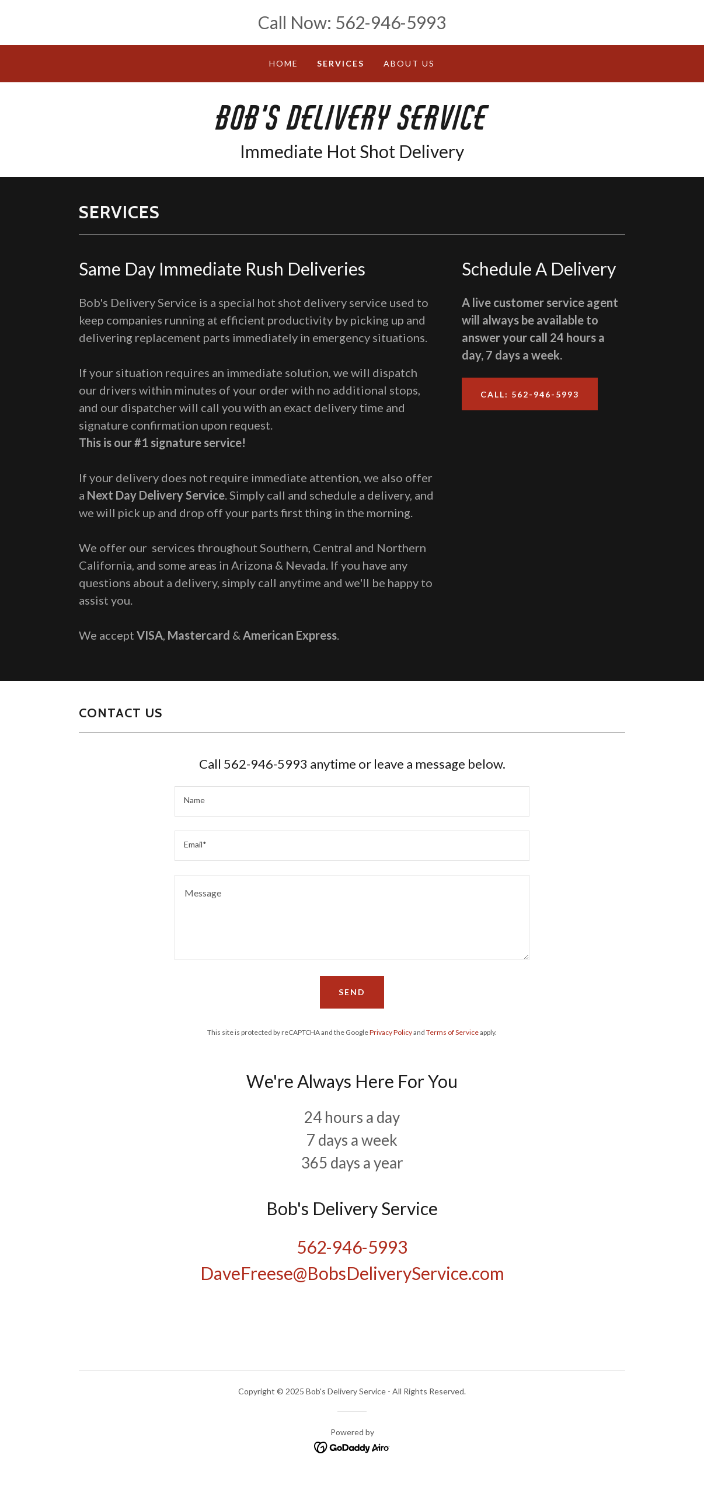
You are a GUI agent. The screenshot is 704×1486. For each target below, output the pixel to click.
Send (352, 992)
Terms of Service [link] (452, 1032)
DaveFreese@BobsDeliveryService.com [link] (352, 1272)
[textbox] (352, 801)
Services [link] (340, 63)
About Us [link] (409, 63)
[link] (352, 125)
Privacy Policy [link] (391, 1032)
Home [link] (283, 63)
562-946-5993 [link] (390, 22)
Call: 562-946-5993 (529, 394)
